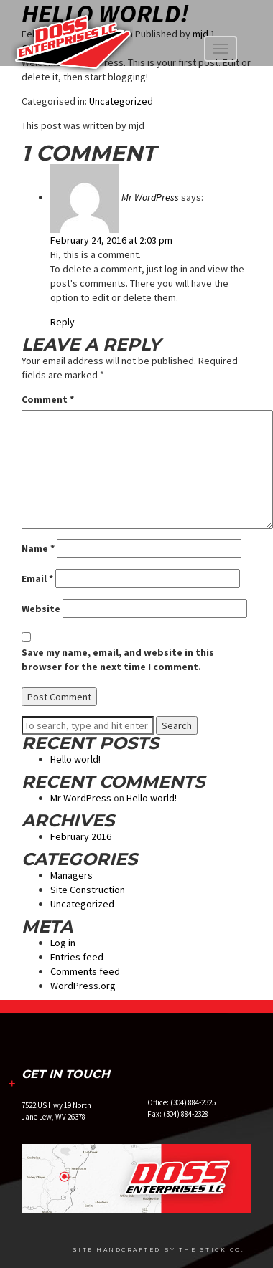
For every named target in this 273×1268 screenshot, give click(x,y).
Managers (71, 875)
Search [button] (177, 725)
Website (41, 608)
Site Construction (87, 889)
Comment (48, 399)
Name (38, 548)
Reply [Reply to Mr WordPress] (62, 321)
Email (37, 578)
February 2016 (80, 836)
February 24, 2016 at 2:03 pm (111, 240)
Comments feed (85, 971)
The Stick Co (210, 1249)
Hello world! (75, 759)
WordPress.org (83, 985)
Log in (62, 942)
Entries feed (76, 956)
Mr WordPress (150, 197)
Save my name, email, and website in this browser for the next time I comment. (118, 659)
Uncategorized (121, 101)
